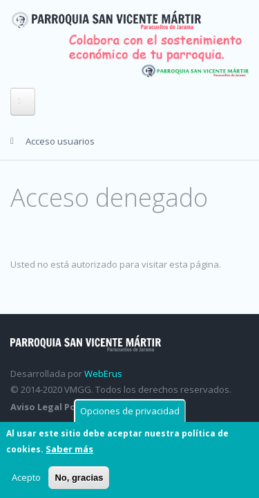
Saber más (69, 450)
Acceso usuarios (60, 141)
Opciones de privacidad (130, 412)
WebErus (103, 373)
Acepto (26, 478)
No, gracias (79, 479)
